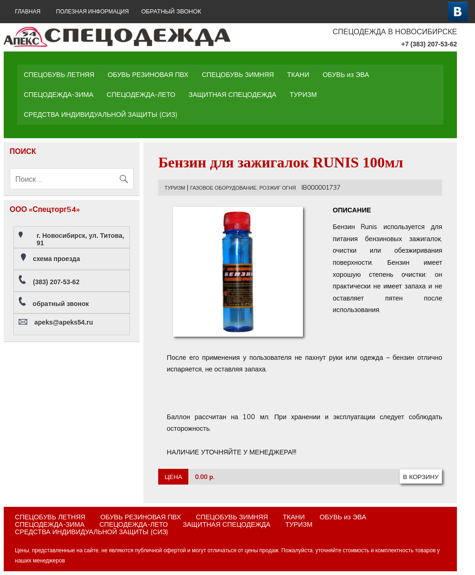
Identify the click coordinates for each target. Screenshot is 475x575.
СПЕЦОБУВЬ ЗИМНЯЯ (238, 74)
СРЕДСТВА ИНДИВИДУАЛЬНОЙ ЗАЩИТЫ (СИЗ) (100, 114)
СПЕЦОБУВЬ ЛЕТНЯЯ (59, 74)
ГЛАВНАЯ (27, 11)
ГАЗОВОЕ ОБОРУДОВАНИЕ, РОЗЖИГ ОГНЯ (243, 188)
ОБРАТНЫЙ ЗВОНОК (171, 11)
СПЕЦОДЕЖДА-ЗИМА (58, 94)
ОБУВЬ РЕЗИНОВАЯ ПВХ (148, 74)
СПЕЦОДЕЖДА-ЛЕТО (141, 94)
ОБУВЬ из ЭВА (345, 74)
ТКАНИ (298, 74)
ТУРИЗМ (303, 94)
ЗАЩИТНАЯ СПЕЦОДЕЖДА (232, 94)
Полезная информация (92, 11)
